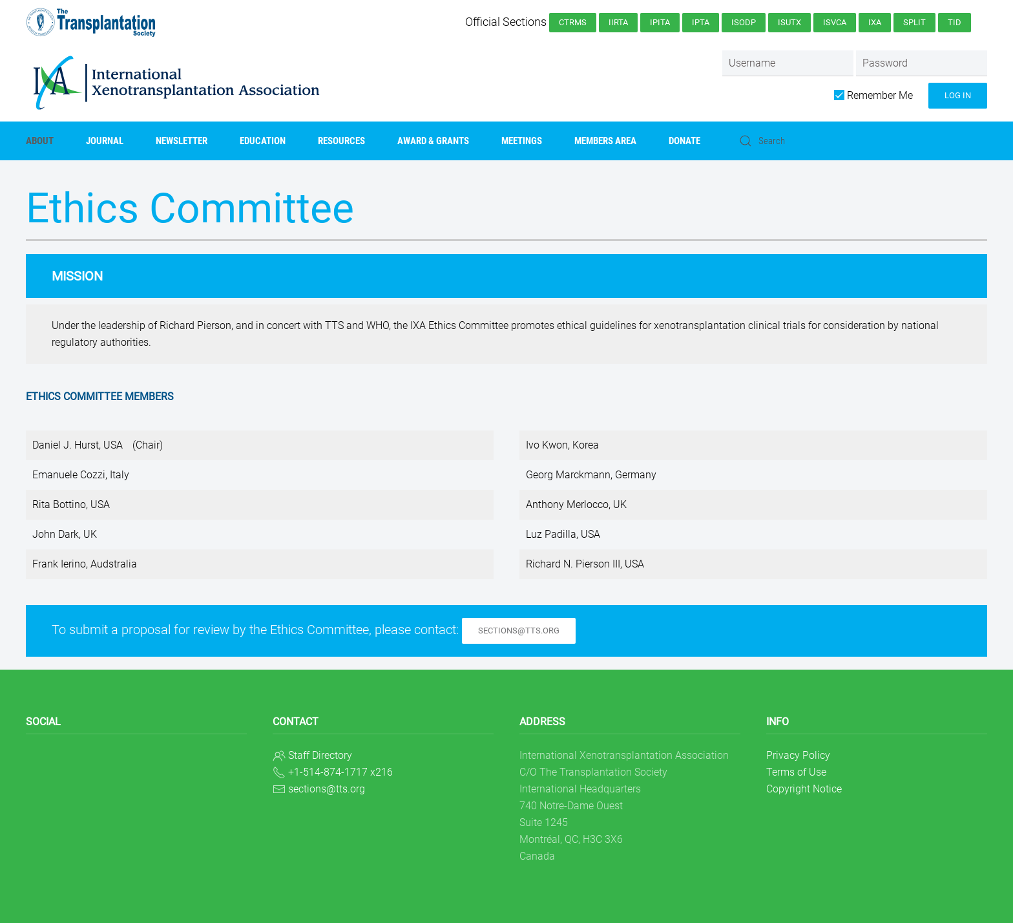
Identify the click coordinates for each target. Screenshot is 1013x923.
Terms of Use (796, 772)
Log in (958, 95)
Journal (104, 141)
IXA (874, 22)
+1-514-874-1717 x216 (340, 772)
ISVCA (834, 22)
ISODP (743, 22)
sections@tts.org (518, 630)
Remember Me (873, 95)
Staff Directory (320, 755)
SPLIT (914, 22)
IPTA (700, 22)
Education (263, 141)
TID (954, 22)
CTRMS (573, 22)
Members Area (605, 141)
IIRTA (618, 22)
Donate (684, 141)
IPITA (660, 22)
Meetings (521, 141)
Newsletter (181, 141)
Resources (341, 141)
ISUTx (789, 22)
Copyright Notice (804, 789)
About (40, 141)
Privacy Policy (798, 755)
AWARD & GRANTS (433, 141)
